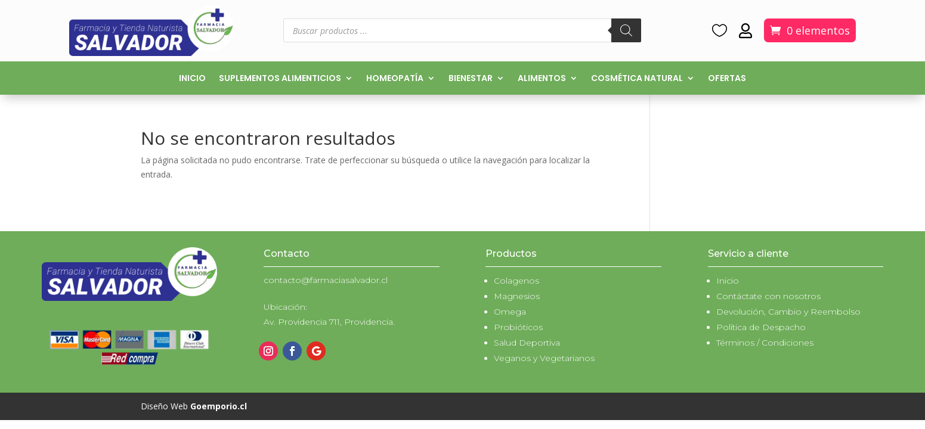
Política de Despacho (761, 327)
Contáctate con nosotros (768, 296)
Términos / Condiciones (764, 342)
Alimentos (542, 79)
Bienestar (470, 79)
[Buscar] (626, 30)
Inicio (192, 79)
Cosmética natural (637, 79)
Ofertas (727, 79)
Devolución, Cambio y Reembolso (788, 311)
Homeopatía (394, 79)
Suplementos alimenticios (280, 79)
